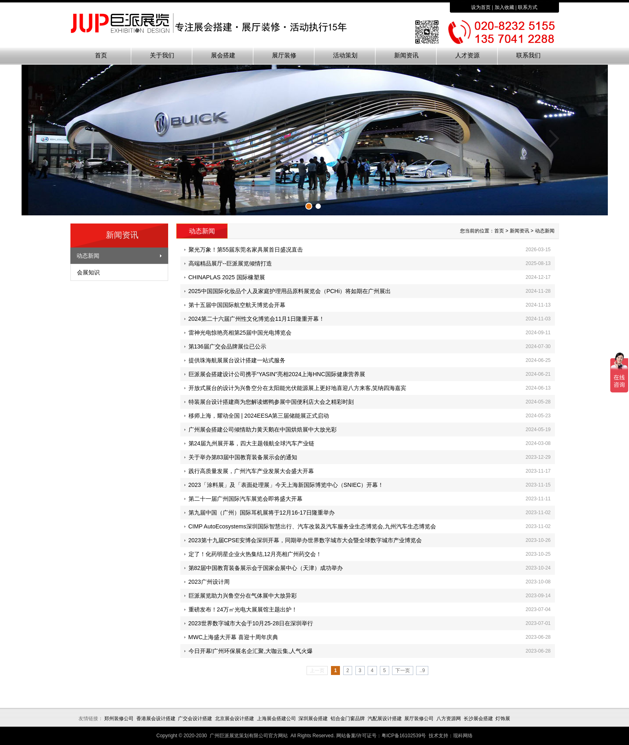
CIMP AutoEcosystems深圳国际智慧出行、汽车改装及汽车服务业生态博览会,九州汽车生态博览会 (312, 526)
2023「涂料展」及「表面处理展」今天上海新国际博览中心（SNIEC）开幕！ (286, 485)
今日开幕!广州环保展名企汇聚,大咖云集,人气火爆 (250, 651)
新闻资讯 (406, 55)
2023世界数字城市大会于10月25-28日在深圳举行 (250, 623)
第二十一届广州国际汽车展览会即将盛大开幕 (245, 498)
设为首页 (481, 7)
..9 (422, 670)
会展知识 (88, 272)
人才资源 (467, 55)
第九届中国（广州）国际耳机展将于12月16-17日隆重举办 (261, 512)
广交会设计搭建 (195, 718)
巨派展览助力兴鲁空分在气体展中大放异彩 (242, 595)
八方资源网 (448, 718)
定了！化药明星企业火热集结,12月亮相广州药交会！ (255, 554)
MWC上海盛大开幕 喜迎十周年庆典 (233, 637)
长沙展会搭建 (478, 718)
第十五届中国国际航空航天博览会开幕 (236, 305)
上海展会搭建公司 (276, 718)
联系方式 (527, 7)
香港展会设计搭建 (155, 718)
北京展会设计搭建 (234, 718)
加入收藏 (504, 7)
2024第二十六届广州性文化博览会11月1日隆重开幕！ (256, 319)
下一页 (402, 670)
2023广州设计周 (209, 581)
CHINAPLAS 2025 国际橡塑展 (226, 277)
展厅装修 (284, 55)
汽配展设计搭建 (385, 718)
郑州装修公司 (119, 718)
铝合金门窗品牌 (348, 718)
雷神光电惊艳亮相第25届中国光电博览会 (240, 332)
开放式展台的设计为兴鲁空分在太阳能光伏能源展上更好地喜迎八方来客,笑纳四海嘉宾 (297, 388)
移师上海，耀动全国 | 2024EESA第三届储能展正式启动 (258, 415)
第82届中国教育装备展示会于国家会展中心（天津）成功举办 (265, 568)
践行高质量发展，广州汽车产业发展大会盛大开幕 (251, 471)
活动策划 (345, 55)
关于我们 (162, 55)
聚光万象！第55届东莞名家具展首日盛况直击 (245, 249)
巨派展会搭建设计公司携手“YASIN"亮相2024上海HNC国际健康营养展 (276, 374)
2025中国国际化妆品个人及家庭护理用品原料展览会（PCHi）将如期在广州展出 (289, 291)
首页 (101, 55)
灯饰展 (502, 718)
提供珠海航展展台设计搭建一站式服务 (236, 360)
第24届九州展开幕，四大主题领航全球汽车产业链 (251, 443)
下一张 (553, 138)
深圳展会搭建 (313, 718)
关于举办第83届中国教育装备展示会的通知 (243, 457)
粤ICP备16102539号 (403, 735)
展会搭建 (223, 55)
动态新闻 (88, 255)
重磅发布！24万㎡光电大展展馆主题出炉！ (243, 609)
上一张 (76, 138)
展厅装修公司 (419, 718)
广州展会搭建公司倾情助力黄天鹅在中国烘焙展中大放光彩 (262, 429)
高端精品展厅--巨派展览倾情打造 (230, 263)
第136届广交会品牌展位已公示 (227, 346)
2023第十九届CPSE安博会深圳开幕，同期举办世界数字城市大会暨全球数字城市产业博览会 (305, 540)
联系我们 (528, 55)
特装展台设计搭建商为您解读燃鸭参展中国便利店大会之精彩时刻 (271, 402)
